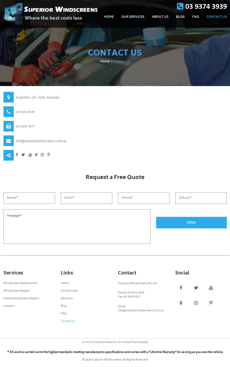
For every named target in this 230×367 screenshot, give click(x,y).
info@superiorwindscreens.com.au (41, 141)
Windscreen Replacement (20, 283)
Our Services (132, 17)
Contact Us (217, 17)
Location (9, 306)
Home (109, 17)
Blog (180, 17)
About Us (160, 17)
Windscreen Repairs (16, 291)
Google (143, 342)
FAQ (195, 17)
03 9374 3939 (25, 112)
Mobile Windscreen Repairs (21, 298)
